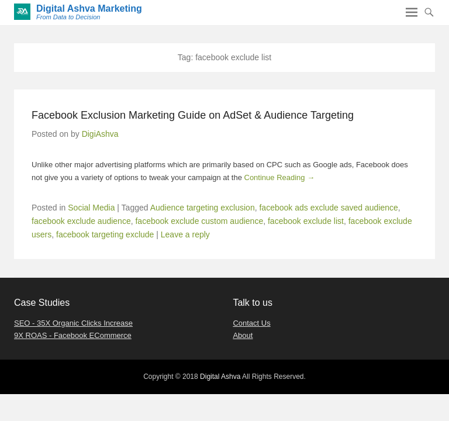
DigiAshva (100, 134)
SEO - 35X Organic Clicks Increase (73, 323)
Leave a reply (185, 234)
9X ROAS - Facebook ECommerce (73, 335)
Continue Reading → (279, 177)
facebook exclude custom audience (199, 221)
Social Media (91, 207)
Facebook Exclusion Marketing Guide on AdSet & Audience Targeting (193, 115)
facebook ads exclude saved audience (328, 207)
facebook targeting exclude (105, 234)
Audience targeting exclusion (202, 207)
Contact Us (251, 323)
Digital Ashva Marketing (89, 8)
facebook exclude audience (81, 221)
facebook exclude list (306, 221)
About (243, 335)
